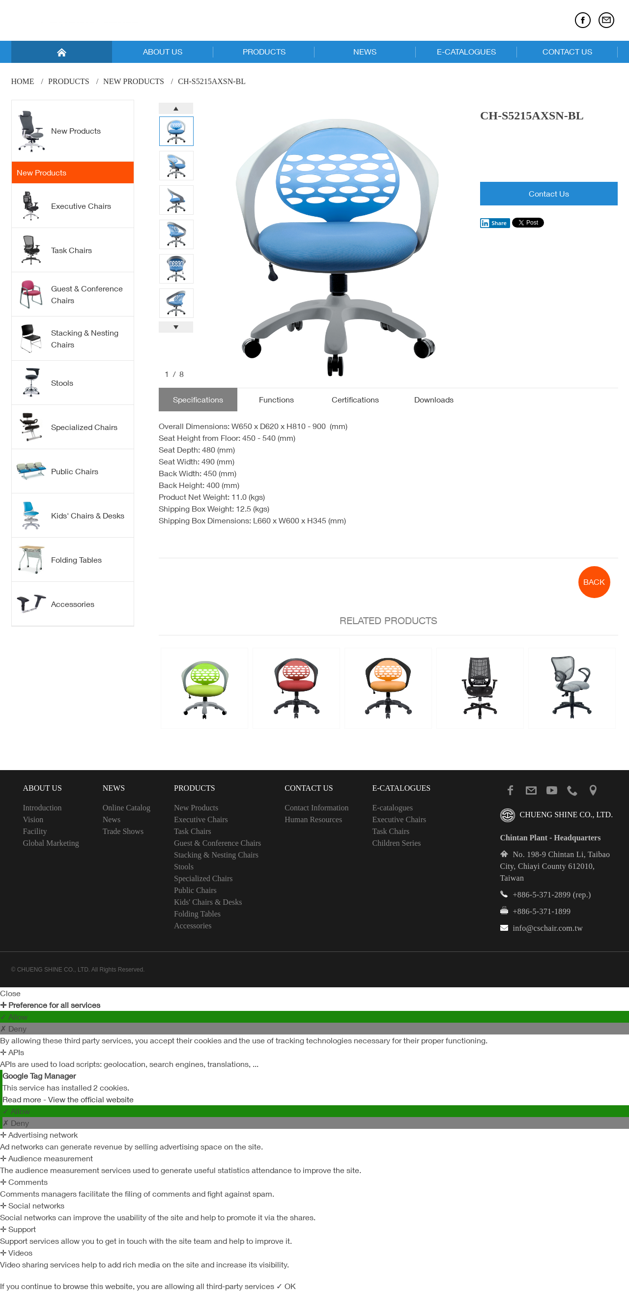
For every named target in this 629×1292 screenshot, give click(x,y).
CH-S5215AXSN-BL (212, 81)
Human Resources (313, 819)
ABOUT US (162, 52)
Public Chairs (57, 470)
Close (10, 993)
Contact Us (549, 194)
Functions (276, 399)
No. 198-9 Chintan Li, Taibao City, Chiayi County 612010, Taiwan (555, 866)
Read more (22, 1099)
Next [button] (176, 327)
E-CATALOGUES (466, 52)
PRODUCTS (264, 52)
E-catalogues (392, 808)
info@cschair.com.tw (548, 928)
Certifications (355, 399)
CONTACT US (567, 52)
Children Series (396, 843)
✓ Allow (14, 1017)
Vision (33, 819)
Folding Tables (59, 559)
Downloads (434, 399)
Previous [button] (176, 108)
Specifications (198, 399)
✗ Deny (13, 1029)
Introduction (42, 808)
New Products (133, 81)
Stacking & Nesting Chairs (67, 338)
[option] (337, 240)
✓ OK (286, 1286)
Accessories (55, 603)
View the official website (91, 1099)
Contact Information (316, 808)
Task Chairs (54, 250)
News (111, 819)
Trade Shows (123, 831)
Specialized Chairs (67, 427)
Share (493, 223)
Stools (45, 383)
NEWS (364, 52)
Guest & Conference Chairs (70, 294)
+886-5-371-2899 (542, 894)
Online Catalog (126, 808)
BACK (594, 582)
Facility (35, 831)
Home (22, 81)
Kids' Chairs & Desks (70, 515)
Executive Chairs (64, 206)
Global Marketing (51, 843)
